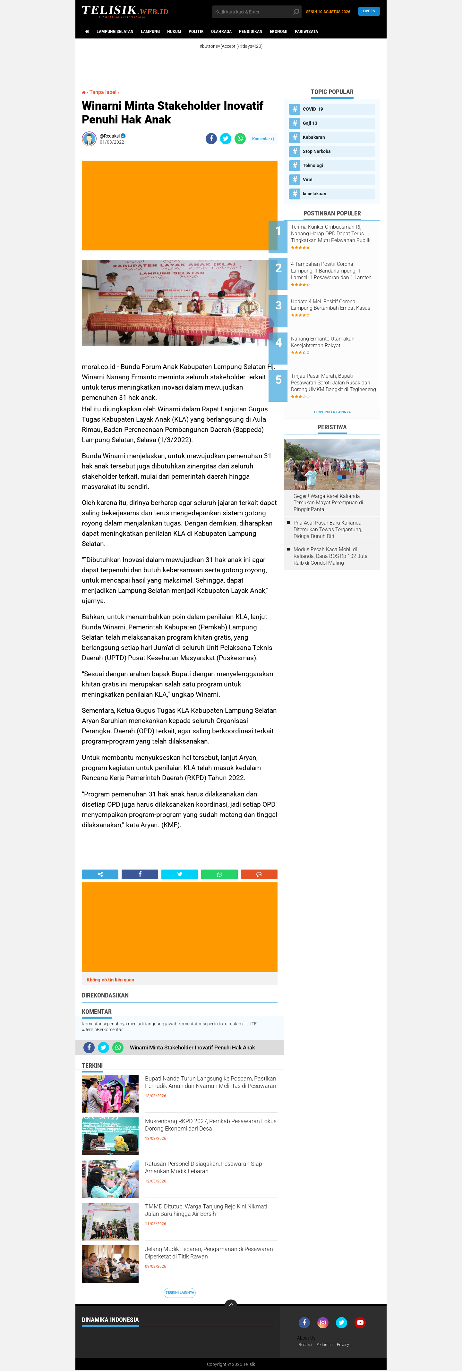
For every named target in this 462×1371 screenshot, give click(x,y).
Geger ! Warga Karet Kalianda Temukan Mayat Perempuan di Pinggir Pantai (328, 478)
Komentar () (263, 138)
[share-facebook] (211, 138)
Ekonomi (278, 31)
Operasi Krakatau (244, 1344)
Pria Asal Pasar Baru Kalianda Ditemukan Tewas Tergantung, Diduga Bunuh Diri (328, 505)
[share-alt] (100, 874)
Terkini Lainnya (180, 1293)
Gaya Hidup (189, 1344)
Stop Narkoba (317, 151)
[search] (257, 11)
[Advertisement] (237, 63)
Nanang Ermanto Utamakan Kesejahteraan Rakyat (338, 327)
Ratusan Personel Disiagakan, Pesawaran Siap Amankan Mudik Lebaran (204, 1176)
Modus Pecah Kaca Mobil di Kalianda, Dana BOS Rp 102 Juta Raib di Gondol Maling (331, 532)
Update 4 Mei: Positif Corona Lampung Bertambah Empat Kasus (338, 298)
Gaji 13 (310, 123)
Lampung (150, 31)
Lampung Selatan (115, 31)
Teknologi (313, 165)
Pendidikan (250, 31)
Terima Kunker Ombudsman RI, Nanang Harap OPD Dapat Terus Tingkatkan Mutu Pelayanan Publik (339, 234)
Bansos (234, 1336)
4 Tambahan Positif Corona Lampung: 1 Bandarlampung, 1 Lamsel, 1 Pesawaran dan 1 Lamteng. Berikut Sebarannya (339, 266)
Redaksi (306, 1345)
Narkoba (187, 1336)
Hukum (174, 31)
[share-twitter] (225, 138)
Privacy (349, 1345)
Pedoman (328, 1345)
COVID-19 (313, 109)
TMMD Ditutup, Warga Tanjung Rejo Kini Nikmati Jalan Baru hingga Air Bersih (210, 1218)
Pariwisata (306, 31)
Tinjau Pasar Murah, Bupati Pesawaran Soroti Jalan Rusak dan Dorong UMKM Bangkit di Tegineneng (337, 363)
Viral (307, 179)
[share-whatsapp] (240, 138)
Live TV (369, 12)
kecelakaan (314, 193)
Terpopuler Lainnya (332, 388)
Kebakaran (314, 137)
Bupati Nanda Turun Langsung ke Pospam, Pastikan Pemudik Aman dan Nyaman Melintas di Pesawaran (210, 1090)
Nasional (140, 1336)
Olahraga (221, 31)
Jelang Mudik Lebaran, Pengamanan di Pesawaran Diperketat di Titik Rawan (210, 1261)
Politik (196, 31)
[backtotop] (231, 1306)
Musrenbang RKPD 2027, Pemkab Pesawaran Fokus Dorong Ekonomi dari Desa (209, 1133)
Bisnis (88, 1344)
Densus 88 (140, 1344)
